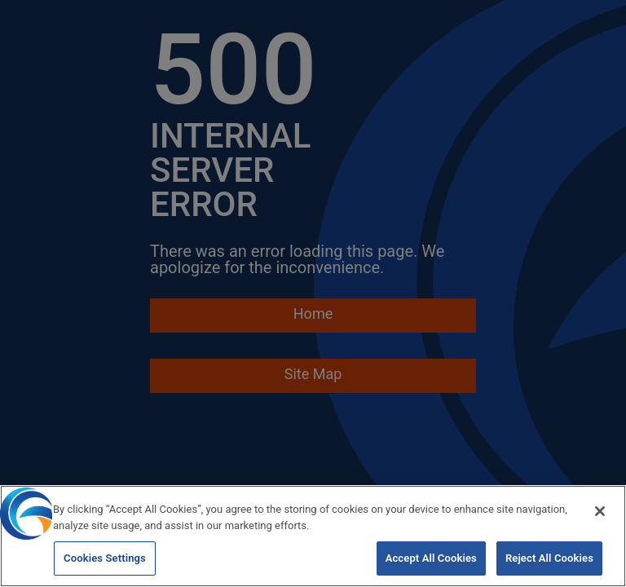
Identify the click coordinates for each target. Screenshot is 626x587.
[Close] (600, 513)
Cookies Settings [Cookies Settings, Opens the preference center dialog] (105, 560)
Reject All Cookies (549, 560)
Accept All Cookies (431, 560)
